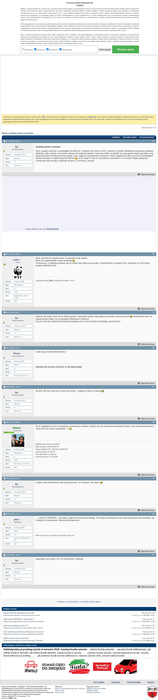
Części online (59, 690)
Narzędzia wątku (130, 137)
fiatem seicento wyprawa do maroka (19, 613)
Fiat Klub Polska (134, 682)
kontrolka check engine (90, 601)
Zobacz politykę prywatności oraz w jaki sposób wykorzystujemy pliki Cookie (99, 30)
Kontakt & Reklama (93, 692)
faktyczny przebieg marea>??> (16, 625)
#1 (153, 141)
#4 (153, 348)
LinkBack (116, 137)
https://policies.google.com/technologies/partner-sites (62, 43)
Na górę (151, 682)
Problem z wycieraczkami (68, 601)
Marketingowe (65, 50)
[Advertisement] (37, 76)
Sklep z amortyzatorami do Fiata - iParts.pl (70, 689)
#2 (153, 254)
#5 (153, 387)
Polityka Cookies (92, 690)
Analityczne (39, 50)
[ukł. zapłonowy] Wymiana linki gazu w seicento (24, 631)
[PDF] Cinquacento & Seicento (16, 638)
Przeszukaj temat (147, 137)
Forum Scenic (60, 692)
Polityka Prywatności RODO (96, 689)
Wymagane (27, 50)
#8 (153, 514)
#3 (153, 312)
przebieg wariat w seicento (21, 133)
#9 (153, 555)
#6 (153, 422)
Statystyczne (52, 50)
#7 (153, 478)
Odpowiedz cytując (146, 174)
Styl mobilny (99, 682)
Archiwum (115, 682)
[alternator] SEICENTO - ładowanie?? (19, 619)
